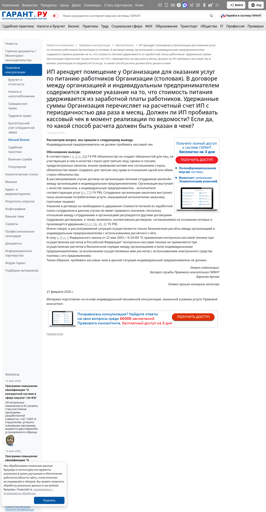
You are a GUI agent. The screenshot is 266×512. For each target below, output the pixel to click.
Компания (10, 5)
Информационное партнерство (18, 253)
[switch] (56, 15)
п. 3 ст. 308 (79, 156)
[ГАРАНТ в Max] (185, 5)
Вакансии (30, 5)
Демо (76, 5)
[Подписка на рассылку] (160, 5)
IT (221, 26)
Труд (104, 26)
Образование (166, 26)
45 (105, 224)
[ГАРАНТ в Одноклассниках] (204, 5)
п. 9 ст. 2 (63, 238)
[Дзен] (179, 5)
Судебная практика (18, 26)
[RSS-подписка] (217, 5)
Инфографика (15, 209)
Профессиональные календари (19, 233)
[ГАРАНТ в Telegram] (191, 5)
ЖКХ (148, 26)
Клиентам (143, 5)
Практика (90, 26)
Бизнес (74, 26)
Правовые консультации (15, 70)
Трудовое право (19, 116)
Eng (256, 5)
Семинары (92, 5)
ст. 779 (87, 192)
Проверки (256, 26)
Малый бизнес (19, 140)
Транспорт (189, 26)
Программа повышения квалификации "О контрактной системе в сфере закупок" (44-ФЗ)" (21, 391)
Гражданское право (17, 106)
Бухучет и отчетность (16, 82)
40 (100, 224)
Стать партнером (118, 5)
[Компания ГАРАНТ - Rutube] (210, 5)
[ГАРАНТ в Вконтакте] (173, 5)
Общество (209, 26)
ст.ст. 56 (91, 224)
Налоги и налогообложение (21, 94)
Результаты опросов (19, 201)
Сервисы (11, 224)
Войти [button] (236, 5)
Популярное (17, 167)
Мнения (11, 182)
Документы (13, 243)
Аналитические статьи (21, 174)
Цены (64, 5)
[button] (241, 15)
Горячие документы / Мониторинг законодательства (20, 55)
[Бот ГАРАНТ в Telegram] (198, 5)
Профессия (235, 26)
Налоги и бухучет (51, 26)
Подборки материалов (21, 270)
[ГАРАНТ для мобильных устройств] (166, 5)
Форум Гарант (15, 263)
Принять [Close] (49, 500)
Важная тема (14, 216)
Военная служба (20, 159)
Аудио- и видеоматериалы (17, 191)
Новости (11, 44)
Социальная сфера (126, 26)
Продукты (49, 5)
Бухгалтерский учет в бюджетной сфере (21, 127)
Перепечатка (55, 334)
